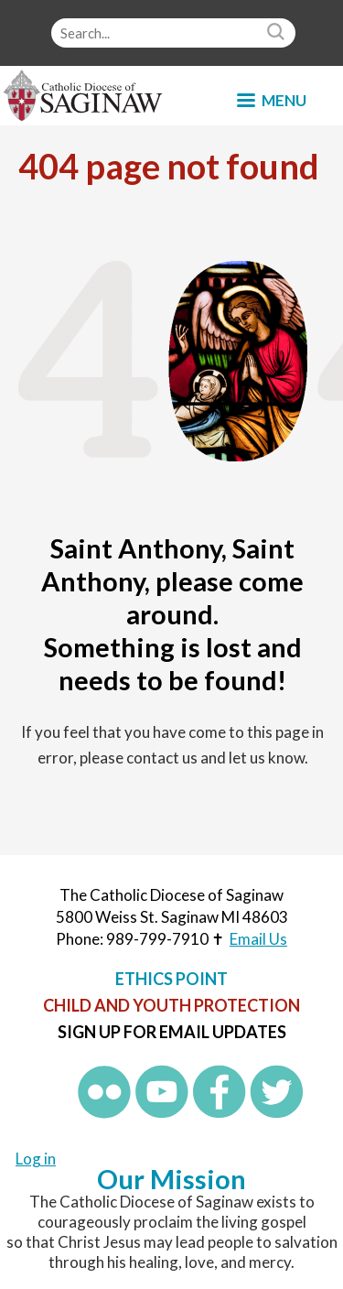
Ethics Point (171, 979)
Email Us (258, 938)
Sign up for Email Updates (172, 1032)
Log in (36, 1158)
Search (278, 33)
